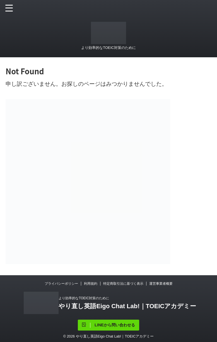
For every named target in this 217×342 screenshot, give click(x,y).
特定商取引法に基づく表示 (123, 284)
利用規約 (90, 284)
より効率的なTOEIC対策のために (84, 298)
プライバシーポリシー (61, 284)
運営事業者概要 (161, 284)
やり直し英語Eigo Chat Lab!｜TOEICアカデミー (127, 306)
